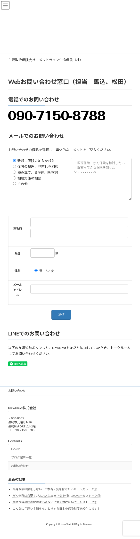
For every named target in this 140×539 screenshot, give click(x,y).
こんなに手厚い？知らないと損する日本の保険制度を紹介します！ (56, 516)
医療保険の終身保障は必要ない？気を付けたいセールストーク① (55, 509)
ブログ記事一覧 (21, 465)
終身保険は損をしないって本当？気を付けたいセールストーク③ (55, 496)
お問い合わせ (17, 398)
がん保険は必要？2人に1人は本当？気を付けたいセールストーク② (57, 503)
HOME (15, 456)
